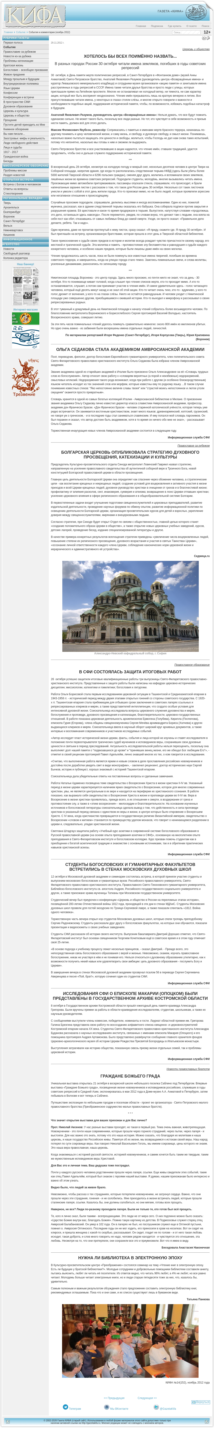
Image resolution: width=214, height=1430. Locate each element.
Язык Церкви (11, 88)
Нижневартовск (13, 230)
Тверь (7, 203)
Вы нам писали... (14, 133)
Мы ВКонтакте (119, 1408)
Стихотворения (13, 193)
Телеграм (75, 1408)
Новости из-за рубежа (17, 56)
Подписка (157, 26)
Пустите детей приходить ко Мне (24, 124)
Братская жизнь (13, 65)
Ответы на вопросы (15, 189)
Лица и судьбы (12, 147)
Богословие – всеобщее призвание (25, 70)
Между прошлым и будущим (21, 79)
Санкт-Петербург (14, 221)
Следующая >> (147, 1398)
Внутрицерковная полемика (21, 83)
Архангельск (11, 207)
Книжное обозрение (16, 129)
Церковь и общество (16, 115)
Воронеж (9, 216)
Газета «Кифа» (170, 11)
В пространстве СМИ (16, 102)
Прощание (10, 120)
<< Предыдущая (114, 1398)
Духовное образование (18, 106)
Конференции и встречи (18, 97)
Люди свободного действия (20, 143)
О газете (191, 26)
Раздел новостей (14, 175)
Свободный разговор (16, 253)
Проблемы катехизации (18, 60)
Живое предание (14, 74)
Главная (141, 26)
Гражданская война (15, 156)
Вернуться (202, 1402)
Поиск (205, 26)
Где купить (174, 26)
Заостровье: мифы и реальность (24, 138)
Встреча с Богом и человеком (22, 184)
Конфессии (10, 92)
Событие (20, 32)
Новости (8, 249)
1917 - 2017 (10, 152)
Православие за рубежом (19, 51)
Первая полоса (13, 42)
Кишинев (9, 234)
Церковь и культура (15, 111)
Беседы (8, 161)
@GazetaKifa (168, 1408)
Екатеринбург (12, 212)
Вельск (7, 225)
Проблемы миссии (15, 170)
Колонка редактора (15, 258)
